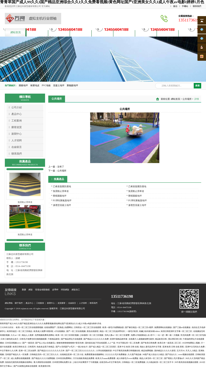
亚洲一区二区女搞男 (28, 350)
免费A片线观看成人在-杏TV (143, 335)
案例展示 (81, 33)
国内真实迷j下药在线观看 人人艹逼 (100, 343)
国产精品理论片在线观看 (72, 339)
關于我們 (37, 33)
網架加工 (76, 289)
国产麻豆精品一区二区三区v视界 (139, 327)
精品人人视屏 (28, 335)
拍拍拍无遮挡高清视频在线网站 (19, 362)
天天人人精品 (192, 350)
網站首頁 (15, 32)
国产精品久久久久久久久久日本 (51, 350)
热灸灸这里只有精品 (46, 347)
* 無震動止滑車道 (60, 191)
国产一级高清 (28, 343)
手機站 (183, 6)
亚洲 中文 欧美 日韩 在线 (128, 347)
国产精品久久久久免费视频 (43, 358)
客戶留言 (168, 33)
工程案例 (15, 120)
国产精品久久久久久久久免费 (96, 339)
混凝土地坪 (58, 85)
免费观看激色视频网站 (94, 354)
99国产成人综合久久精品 (153, 354)
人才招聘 (146, 33)
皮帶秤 (55, 289)
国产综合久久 (171, 354)
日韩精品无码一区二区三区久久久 (44, 354)
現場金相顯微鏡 (42, 289)
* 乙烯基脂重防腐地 (61, 186)
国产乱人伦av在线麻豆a (45, 343)
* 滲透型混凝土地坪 (61, 205)
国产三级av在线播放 (182, 327)
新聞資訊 (124, 33)
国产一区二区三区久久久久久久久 (80, 350)
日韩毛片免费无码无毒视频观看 (33, 339)
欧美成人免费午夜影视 (43, 331)
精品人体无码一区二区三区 (151, 358)
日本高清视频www (13, 343)
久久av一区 (16, 335)
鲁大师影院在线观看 (43, 362)
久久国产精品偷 (135, 354)
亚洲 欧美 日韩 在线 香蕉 (173, 347)
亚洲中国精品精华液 (119, 339)
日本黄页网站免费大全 (62, 362)
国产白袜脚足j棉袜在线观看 (26, 366)
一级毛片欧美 (132, 331)
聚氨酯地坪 (72, 85)
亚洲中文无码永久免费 (195, 347)
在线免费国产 (50, 327)
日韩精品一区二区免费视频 (134, 362)
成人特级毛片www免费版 (128, 358)
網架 (30, 289)
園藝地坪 (23, 85)
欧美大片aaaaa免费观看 (106, 358)
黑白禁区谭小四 (175, 339)
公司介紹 (15, 107)
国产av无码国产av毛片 (65, 347)
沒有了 (56, 166)
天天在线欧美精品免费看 (84, 358)
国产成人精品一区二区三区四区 (103, 347)
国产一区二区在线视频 (76, 331)
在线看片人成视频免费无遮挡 (141, 339)
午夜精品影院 (54, 339)
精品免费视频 (147, 350)
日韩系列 (32, 347)
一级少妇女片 (82, 347)
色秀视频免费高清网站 (45, 335)
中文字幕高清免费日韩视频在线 (126, 350)
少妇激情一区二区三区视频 (92, 335)
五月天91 (181, 350)
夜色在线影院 (93, 331)
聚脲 (24, 289)
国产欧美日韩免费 (149, 343)
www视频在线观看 (186, 354)
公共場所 (187, 99)
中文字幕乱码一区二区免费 (128, 343)
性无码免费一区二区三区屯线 (193, 335)
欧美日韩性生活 (20, 347)
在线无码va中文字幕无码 (110, 362)
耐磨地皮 (34, 85)
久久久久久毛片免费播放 (116, 354)
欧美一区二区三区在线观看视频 (29, 327)
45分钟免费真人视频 (191, 343)
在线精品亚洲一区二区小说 (72, 354)
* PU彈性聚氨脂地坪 (61, 200)
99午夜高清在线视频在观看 (187, 362)
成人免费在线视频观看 (21, 358)
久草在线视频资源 (104, 350)
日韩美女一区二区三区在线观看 (88, 327)
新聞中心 (15, 134)
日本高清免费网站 (64, 358)
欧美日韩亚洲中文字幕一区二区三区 (176, 331)
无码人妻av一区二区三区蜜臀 (117, 335)
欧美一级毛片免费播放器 (113, 327)
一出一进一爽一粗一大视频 (168, 335)
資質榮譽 (102, 33)
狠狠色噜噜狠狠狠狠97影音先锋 (70, 343)
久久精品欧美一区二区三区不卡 (160, 362)
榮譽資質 (15, 127)
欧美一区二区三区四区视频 (67, 335)
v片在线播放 (59, 331)
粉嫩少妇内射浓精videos (149, 331)
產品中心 (59, 33)
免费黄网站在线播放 (163, 327)
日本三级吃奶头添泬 (10, 339)
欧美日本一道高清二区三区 (169, 343)
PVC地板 (46, 85)
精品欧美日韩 (161, 339)
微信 (173, 6)
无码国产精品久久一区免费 (17, 354)
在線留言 (15, 147)
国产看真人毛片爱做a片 (174, 358)
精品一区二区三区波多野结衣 (112, 331)
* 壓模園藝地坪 (58, 196)
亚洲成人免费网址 (65, 327)
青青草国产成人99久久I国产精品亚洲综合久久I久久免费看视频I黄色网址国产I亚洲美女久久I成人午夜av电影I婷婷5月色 (50, 323)
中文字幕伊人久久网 (9, 350)
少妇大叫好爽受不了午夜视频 (86, 362)
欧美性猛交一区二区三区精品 (20, 331)
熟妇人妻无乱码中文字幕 (151, 347)
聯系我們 (195, 6)
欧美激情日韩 (45, 366)
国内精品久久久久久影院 (165, 350)
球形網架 (65, 289)
